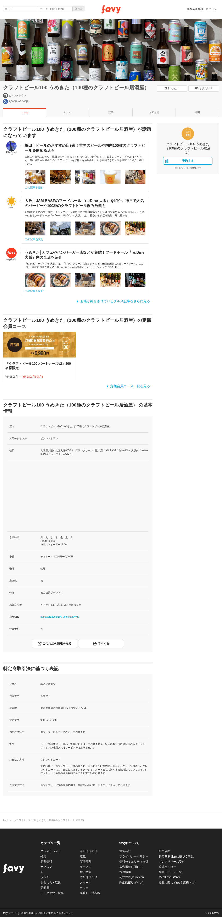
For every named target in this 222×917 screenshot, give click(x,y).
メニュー (68, 112)
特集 (43, 856)
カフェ (84, 887)
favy (5, 820)
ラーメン (85, 866)
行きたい (204, 88)
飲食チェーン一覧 (170, 872)
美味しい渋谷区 (90, 893)
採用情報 (125, 872)
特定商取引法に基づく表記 (176, 856)
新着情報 (46, 861)
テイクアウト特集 (52, 893)
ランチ (44, 877)
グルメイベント (50, 851)
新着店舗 (85, 861)
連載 (83, 856)
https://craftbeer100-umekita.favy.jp (59, 616)
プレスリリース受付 (172, 861)
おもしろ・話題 (50, 882)
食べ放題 (85, 872)
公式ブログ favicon (131, 877)
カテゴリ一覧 (50, 843)
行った (172, 88)
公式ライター (167, 866)
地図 (197, 112)
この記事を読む (34, 187)
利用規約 (164, 851)
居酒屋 (44, 887)
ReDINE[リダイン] (131, 882)
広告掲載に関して (131, 866)
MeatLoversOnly (169, 877)
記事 (111, 112)
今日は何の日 (88, 851)
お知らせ (154, 112)
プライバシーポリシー (133, 856)
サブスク (46, 866)
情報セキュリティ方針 (133, 861)
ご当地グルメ (88, 877)
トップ (24, 112)
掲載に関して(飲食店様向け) (177, 882)
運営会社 (125, 851)
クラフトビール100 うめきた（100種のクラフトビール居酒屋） (76, 87)
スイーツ (85, 882)
